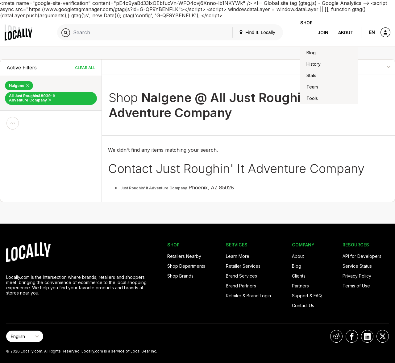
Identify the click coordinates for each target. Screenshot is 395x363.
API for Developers (362, 256)
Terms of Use (356, 285)
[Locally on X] (382, 336)
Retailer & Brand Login (248, 295)
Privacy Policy (357, 275)
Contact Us (303, 305)
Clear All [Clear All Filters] (85, 67)
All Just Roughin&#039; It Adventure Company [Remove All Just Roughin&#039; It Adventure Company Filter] (32, 97)
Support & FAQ (307, 295)
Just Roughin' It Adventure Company (153, 188)
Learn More (237, 256)
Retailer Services (243, 266)
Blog (296, 266)
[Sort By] (364, 67)
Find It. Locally (247, 32)
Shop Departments (186, 266)
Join (323, 32)
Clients (299, 275)
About (345, 32)
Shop (301, 32)
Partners (300, 285)
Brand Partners (241, 285)
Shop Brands (180, 275)
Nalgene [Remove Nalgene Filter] (19, 85)
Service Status (357, 266)
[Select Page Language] (24, 336)
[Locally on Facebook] (352, 336)
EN (372, 32)
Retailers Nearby (184, 256)
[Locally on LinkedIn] (367, 336)
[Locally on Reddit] (336, 336)
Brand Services (241, 275)
